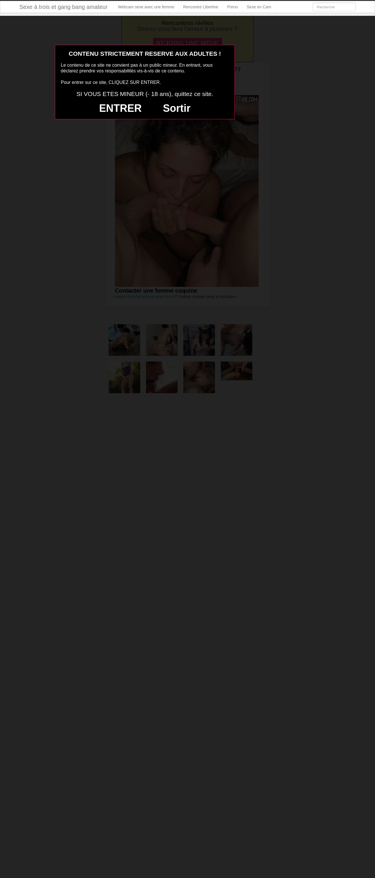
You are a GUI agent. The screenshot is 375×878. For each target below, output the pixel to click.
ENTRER (120, 108)
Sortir (177, 108)
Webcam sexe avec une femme (146, 7)
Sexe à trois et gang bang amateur (64, 7)
